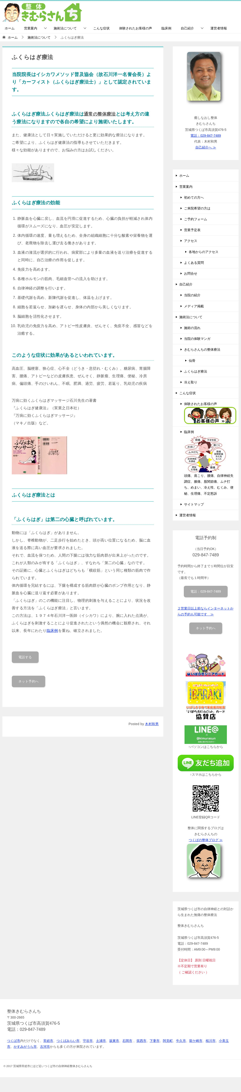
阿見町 (168, 1041)
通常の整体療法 (100, 113)
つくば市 (13, 1041)
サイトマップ (194, 504)
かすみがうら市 (25, 1046)
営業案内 (30, 28)
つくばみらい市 (68, 1041)
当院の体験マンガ (197, 339)
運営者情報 (218, 28)
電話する (25, 655)
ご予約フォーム (195, 219)
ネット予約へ (28, 680)
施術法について (65, 28)
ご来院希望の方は (197, 208)
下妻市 (155, 1041)
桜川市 (211, 1041)
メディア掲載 (194, 306)
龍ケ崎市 (195, 1041)
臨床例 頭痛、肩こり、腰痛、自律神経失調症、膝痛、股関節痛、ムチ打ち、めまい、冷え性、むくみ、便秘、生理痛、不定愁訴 (208, 462)
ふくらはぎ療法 (195, 371)
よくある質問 (194, 263)
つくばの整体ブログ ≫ (206, 840)
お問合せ (190, 273)
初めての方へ (194, 197)
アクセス (190, 241)
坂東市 (114, 1041)
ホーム (10, 28)
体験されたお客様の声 (135, 28)
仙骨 (192, 360)
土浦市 (101, 1041)
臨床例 (166, 28)
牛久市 (181, 1041)
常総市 (48, 1041)
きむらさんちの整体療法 (202, 349)
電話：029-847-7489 (205, 135)
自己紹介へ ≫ (205, 147)
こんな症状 (101, 28)
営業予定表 (192, 230)
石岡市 (127, 1041)
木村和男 (152, 722)
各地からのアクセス (203, 252)
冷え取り (190, 382)
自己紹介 (187, 28)
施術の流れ (192, 328)
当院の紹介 (192, 295)
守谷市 (88, 1041)
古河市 (45, 1046)
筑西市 (141, 1041)
